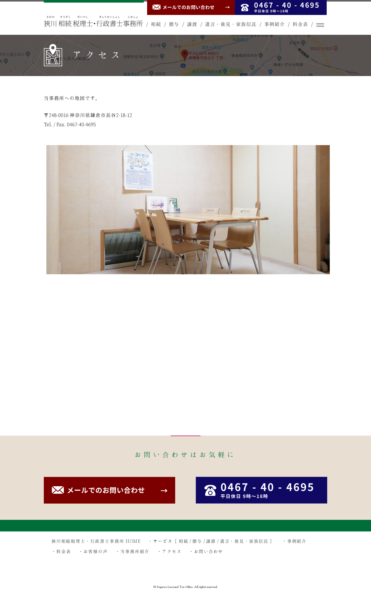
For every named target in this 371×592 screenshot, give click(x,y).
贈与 (174, 25)
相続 (156, 25)
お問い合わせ (209, 552)
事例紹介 (274, 25)
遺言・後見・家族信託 (231, 25)
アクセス (172, 552)
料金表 (300, 25)
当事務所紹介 (135, 552)
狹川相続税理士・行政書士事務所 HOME (96, 541)
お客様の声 (96, 552)
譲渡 (192, 25)
